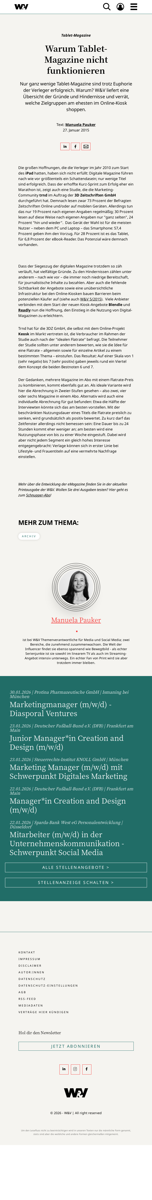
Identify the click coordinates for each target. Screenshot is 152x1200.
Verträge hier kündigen (44, 1012)
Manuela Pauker (80, 124)
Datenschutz (32, 979)
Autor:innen (32, 972)
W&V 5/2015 (90, 299)
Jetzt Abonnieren (76, 1046)
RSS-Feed (27, 999)
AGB (22, 992)
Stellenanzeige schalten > (76, 882)
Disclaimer (30, 966)
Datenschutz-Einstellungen (48, 985)
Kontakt (27, 952)
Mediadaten (31, 1005)
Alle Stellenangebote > (75, 867)
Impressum (30, 959)
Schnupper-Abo (38, 495)
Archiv (29, 536)
